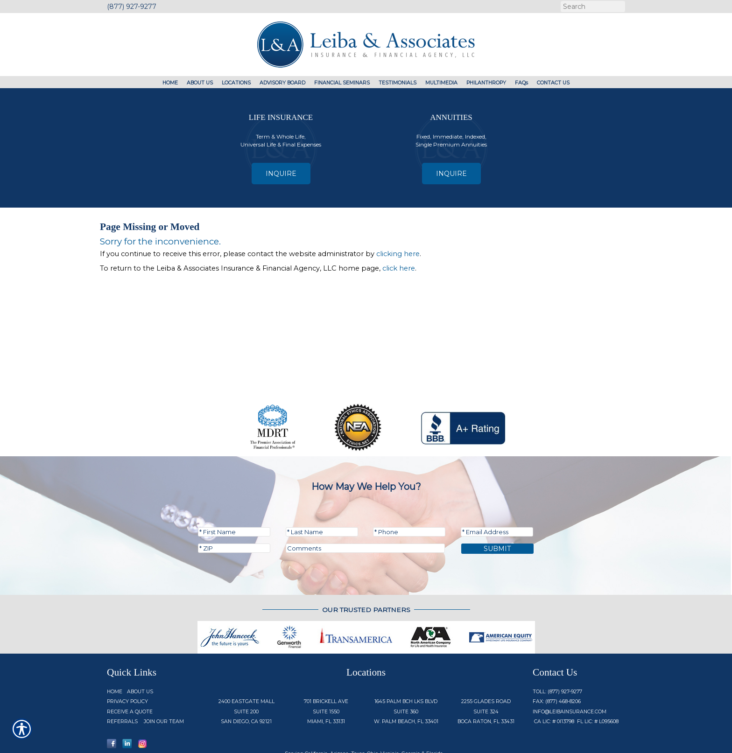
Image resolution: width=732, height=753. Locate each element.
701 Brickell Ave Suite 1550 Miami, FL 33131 (326, 679)
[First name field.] (234, 499)
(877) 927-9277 (131, 6)
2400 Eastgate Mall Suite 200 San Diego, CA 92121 (246, 679)
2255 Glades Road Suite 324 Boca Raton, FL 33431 (486, 679)
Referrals (122, 689)
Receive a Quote (130, 679)
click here (398, 268)
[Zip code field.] (234, 516)
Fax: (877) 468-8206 (557, 669)
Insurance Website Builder (497, 740)
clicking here (398, 254)
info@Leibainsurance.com (569, 679)
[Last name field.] (322, 499)
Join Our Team (164, 689)
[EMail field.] (497, 499)
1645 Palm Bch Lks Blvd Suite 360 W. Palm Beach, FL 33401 (406, 679)
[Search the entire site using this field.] (592, 6)
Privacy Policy (127, 669)
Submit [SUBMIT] (497, 516)
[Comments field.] (365, 516)
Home (114, 659)
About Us (140, 659)
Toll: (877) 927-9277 (557, 659)
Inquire (281, 173)
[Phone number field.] (409, 499)
